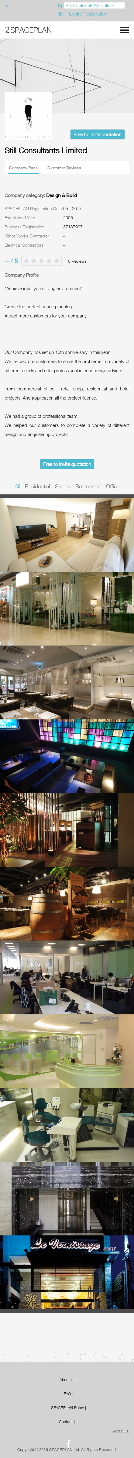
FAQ (67, 1393)
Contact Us (68, 1421)
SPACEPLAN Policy (67, 1407)
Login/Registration (88, 13)
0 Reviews (77, 261)
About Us (67, 1379)
